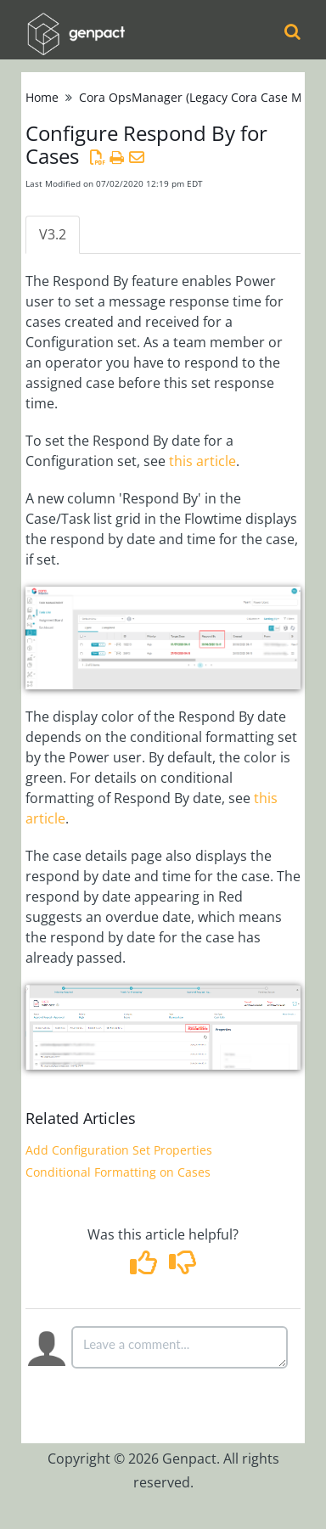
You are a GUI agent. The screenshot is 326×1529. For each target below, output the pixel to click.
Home (42, 97)
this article (202, 461)
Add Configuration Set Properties (118, 1150)
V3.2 (52, 234)
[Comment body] (179, 1347)
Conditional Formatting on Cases (118, 1172)
